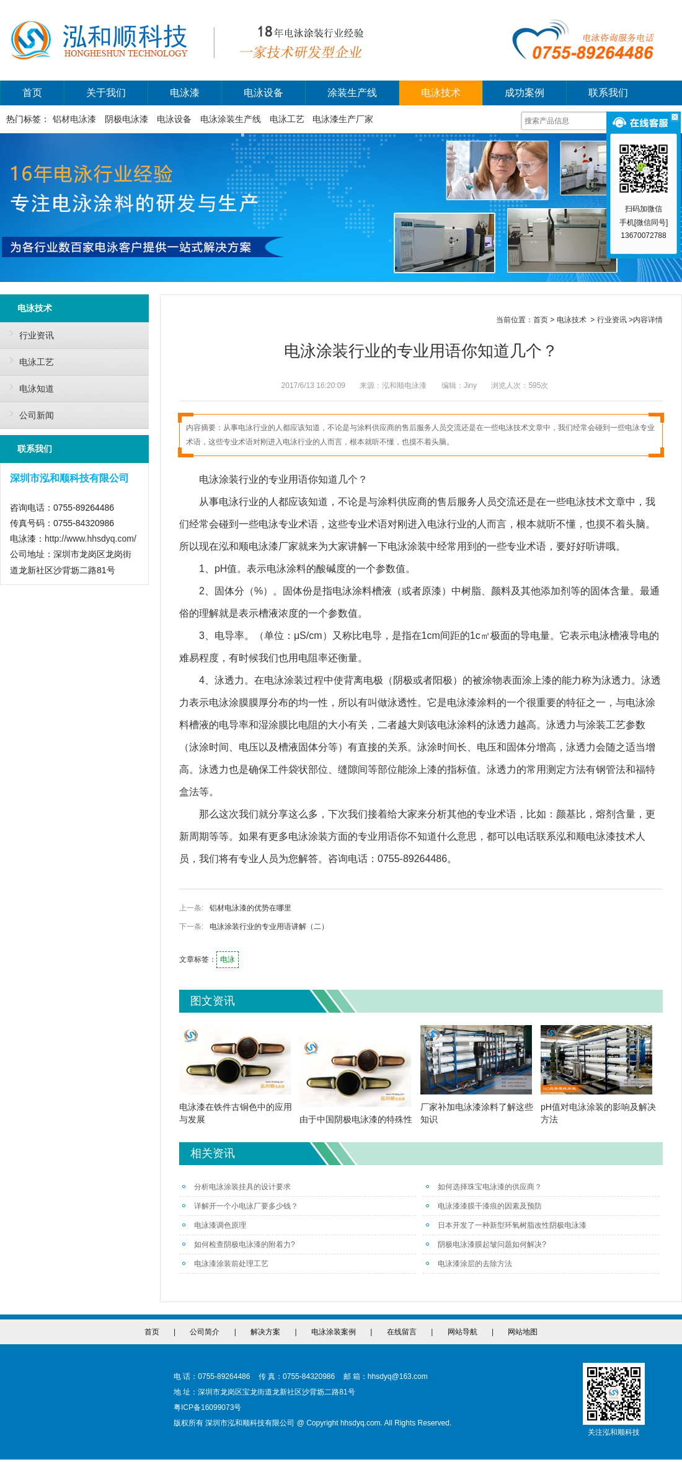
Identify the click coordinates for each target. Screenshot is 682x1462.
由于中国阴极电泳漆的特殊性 (355, 1119)
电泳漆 (185, 92)
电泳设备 (263, 92)
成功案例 (524, 92)
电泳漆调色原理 (214, 1225)
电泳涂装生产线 (230, 119)
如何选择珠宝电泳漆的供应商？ (484, 1186)
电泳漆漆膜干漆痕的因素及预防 (484, 1206)
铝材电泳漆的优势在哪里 (250, 908)
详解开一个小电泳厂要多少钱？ (240, 1206)
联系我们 (608, 92)
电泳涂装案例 (333, 1332)
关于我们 (106, 92)
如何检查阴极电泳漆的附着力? (238, 1244)
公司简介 (204, 1332)
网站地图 (523, 1332)
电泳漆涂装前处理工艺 (225, 1263)
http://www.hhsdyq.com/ (90, 539)
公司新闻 (28, 413)
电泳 (227, 959)
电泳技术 (441, 92)
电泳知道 (28, 386)
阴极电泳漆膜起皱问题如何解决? (486, 1244)
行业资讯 (28, 333)
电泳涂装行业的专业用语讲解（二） (269, 926)
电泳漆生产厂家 (342, 119)
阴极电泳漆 (126, 119)
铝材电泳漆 (74, 119)
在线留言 (402, 1332)
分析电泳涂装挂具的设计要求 (236, 1186)
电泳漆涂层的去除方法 (469, 1263)
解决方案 (265, 1332)
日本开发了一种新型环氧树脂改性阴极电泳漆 (506, 1225)
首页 (32, 92)
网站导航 (462, 1332)
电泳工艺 (287, 119)
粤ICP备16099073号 (207, 1407)
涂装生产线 (352, 92)
